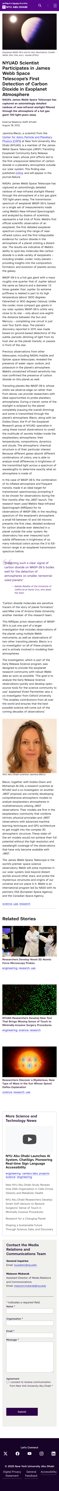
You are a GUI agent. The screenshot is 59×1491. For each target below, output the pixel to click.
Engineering (9, 968)
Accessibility (49, 1471)
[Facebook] (17, 1454)
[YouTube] (29, 1454)
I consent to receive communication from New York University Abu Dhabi (31, 1384)
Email (10, 1331)
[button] (40, 5)
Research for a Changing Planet (26, 1218)
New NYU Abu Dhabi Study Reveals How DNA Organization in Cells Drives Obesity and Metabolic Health (29, 1189)
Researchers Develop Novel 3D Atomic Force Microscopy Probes (26, 961)
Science (7, 904)
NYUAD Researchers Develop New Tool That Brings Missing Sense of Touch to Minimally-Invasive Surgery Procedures (27, 1021)
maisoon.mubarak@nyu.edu (30, 1286)
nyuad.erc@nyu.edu (25, 1265)
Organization (14, 1319)
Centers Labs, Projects (35, 1173)
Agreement (12, 1378)
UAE (15, 904)
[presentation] (30, 1398)
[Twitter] (5, 1454)
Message (12, 1340)
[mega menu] (54, 5)
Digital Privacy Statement (12, 1473)
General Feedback (31, 1473)
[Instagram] (41, 1454)
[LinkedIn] (53, 1454)
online (19, 173)
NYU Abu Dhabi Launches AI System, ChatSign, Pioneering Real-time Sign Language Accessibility (29, 1161)
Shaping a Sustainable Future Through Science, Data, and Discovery (29, 1227)
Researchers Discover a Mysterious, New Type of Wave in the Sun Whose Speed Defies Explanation (28, 1083)
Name (10, 1306)
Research (24, 904)
